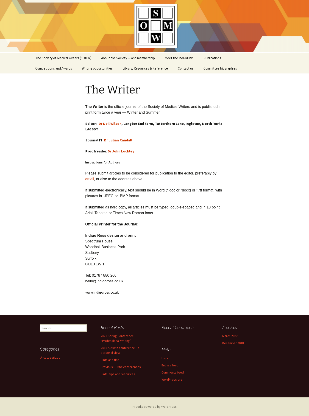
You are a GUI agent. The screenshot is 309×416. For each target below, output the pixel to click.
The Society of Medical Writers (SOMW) (63, 58)
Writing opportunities (97, 68)
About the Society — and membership (128, 58)
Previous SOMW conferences (121, 367)
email (89, 179)
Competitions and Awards (53, 68)
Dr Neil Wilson (110, 123)
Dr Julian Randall (118, 140)
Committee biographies (220, 68)
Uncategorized (50, 357)
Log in (165, 358)
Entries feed (169, 365)
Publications (212, 58)
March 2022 (230, 336)
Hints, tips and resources (118, 374)
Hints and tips (110, 360)
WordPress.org (171, 379)
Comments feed (172, 372)
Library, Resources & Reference (145, 68)
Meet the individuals (179, 58)
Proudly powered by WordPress (155, 407)
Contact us (186, 68)
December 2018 (233, 343)
